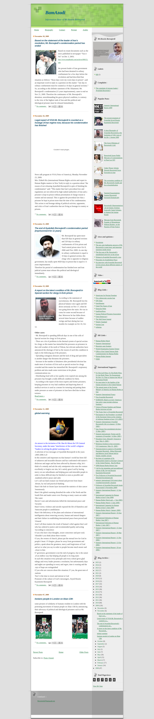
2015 (97, 589)
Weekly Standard (101, 322)
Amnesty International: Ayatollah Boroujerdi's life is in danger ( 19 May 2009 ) (108, 424)
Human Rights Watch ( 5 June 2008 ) (108, 503)
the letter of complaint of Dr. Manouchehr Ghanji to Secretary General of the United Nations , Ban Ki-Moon (109, 460)
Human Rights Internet (103, 356)
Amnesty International (103, 343)
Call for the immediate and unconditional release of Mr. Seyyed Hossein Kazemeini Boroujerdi (109, 470)
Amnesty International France (105, 394)
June (99, 652)
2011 (97, 600)
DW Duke (99, 301)
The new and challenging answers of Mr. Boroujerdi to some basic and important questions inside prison (109, 247)
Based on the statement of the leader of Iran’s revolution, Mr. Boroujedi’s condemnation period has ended (60, 43)
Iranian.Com (100, 324)
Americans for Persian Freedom (106, 295)
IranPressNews (101, 311)
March (99, 660)
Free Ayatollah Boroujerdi (104, 397)
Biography (49, 30)
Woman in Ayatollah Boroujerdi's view (108, 257)
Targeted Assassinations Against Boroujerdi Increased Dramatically (112, 195)
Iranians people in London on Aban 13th (54, 599)
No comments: (41, 106)
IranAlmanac (100, 303)
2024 (97, 565)
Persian (74, 30)
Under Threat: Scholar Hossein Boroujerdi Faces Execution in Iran (112, 170)
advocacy (42, 610)
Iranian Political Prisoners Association (108, 314)
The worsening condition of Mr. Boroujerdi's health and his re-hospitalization (113, 183)
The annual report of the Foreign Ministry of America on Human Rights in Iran (109, 389)
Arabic (85, 30)
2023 (97, 568)
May (99, 655)
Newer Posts (38, 652)
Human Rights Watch (103, 341)
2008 (97, 668)
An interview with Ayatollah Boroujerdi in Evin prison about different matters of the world (109, 265)
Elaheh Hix (43, 180)
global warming (42, 413)
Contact (62, 30)
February (100, 663)
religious (99, 327)
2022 (97, 570)
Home (36, 30)
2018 (97, 581)
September (101, 644)
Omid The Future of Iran (104, 306)
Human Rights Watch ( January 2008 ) (108, 510)
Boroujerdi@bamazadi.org (46, 701)
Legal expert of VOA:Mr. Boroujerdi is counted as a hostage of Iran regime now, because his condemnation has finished (61, 123)
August (100, 646)
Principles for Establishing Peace (106, 260)
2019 (97, 578)
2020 (97, 576)
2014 (97, 592)
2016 (97, 587)
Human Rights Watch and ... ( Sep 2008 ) (109, 500)
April (99, 657)
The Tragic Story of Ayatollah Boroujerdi (109, 412)
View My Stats (98, 686)
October (100, 641)
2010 (97, 603)
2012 (97, 597)
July (99, 649)
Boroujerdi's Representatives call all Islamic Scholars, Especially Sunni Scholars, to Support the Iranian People (113, 210)
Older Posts (83, 652)
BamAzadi (55, 12)
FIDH (98, 359)
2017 (97, 584)
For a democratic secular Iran (105, 298)
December (101, 608)
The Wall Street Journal (103, 319)
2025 (97, 562)
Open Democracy (101, 317)
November (101, 611)
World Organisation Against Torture (107, 349)
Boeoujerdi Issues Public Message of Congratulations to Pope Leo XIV (113, 158)
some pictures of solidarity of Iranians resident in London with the (60, 604)
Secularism (99, 242)
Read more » (40, 396)
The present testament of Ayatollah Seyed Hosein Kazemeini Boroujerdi (112, 120)
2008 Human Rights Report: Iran (106, 466)
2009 (97, 605)
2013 (97, 595)
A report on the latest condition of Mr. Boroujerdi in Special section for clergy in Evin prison (59, 291)
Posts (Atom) (49, 658)
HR (97, 75)
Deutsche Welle (101, 309)
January (100, 665)
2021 (97, 573)
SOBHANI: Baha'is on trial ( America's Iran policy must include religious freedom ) (109, 402)
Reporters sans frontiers (103, 346)
